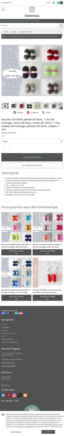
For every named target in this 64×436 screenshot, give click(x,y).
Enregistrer (32, 112)
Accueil (6, 32)
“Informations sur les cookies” (53, 425)
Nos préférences (7, 339)
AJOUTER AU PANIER (32, 157)
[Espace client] (54, 3)
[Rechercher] (61, 25)
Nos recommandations (9, 342)
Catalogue (5, 327)
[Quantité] (5, 147)
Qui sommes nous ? (8, 333)
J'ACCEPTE (48, 432)
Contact (48, 3)
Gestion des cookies (8, 363)
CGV (3, 336)
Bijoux (14, 32)
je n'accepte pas (16, 432)
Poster (46, 112)
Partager (18, 112)
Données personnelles (8, 366)
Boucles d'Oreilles (9, 133)
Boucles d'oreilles (25, 32)
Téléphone (5, 385)
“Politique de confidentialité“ (25, 427)
